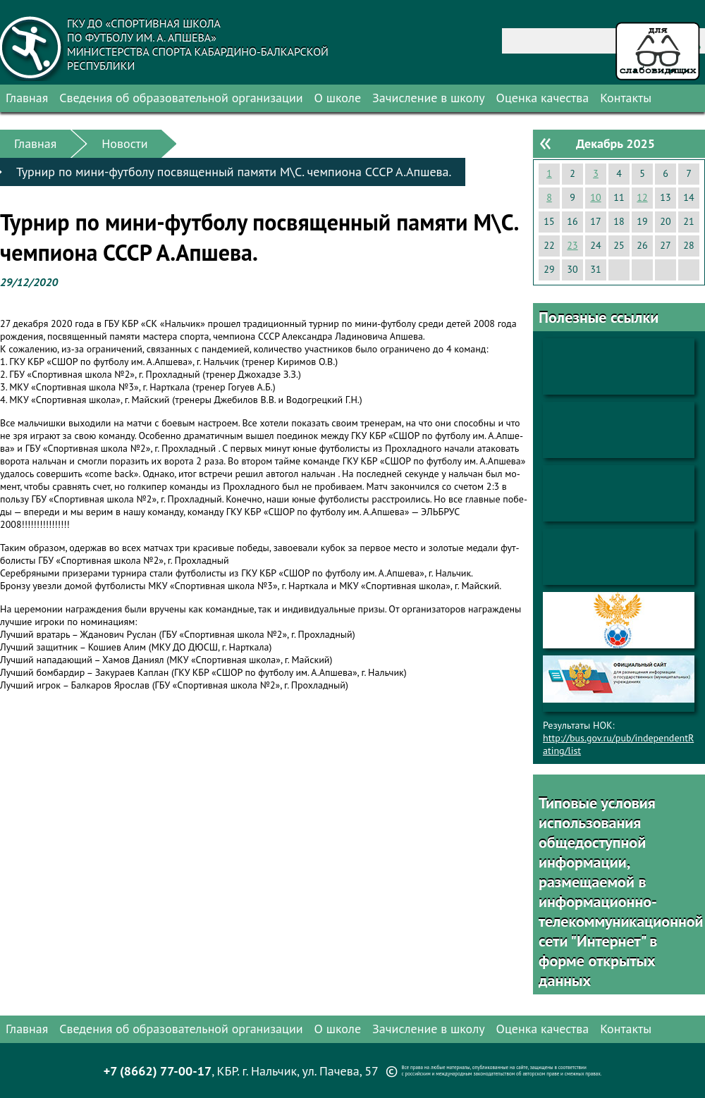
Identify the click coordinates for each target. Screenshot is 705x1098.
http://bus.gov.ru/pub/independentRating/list (618, 744)
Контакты (625, 98)
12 (642, 197)
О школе (338, 98)
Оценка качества (542, 98)
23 (572, 245)
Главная (27, 98)
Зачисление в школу (428, 98)
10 (595, 197)
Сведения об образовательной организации (180, 98)
